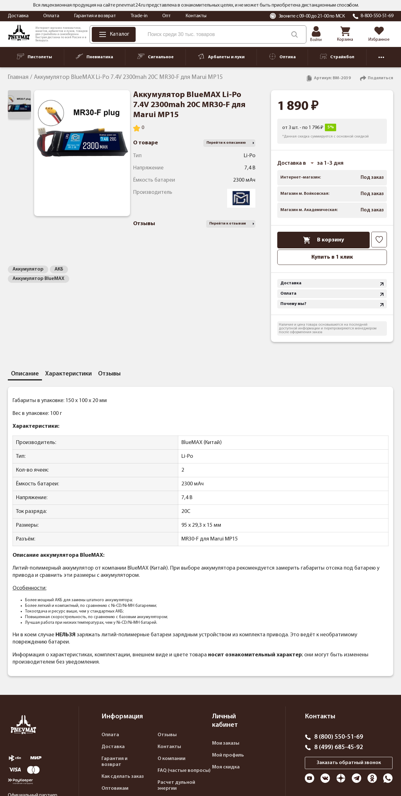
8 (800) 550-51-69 (338, 737)
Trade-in (139, 15)
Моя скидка (226, 767)
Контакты (195, 15)
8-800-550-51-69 (377, 15)
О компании (171, 758)
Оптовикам (115, 788)
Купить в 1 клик (332, 257)
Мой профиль (228, 755)
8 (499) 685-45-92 (338, 747)
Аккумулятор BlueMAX (39, 278)
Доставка (18, 15)
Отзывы (167, 734)
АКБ (59, 269)
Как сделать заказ (123, 776)
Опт (166, 15)
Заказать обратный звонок (349, 762)
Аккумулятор (28, 269)
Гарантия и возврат (95, 15)
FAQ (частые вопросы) (184, 770)
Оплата (51, 15)
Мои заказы (225, 743)
